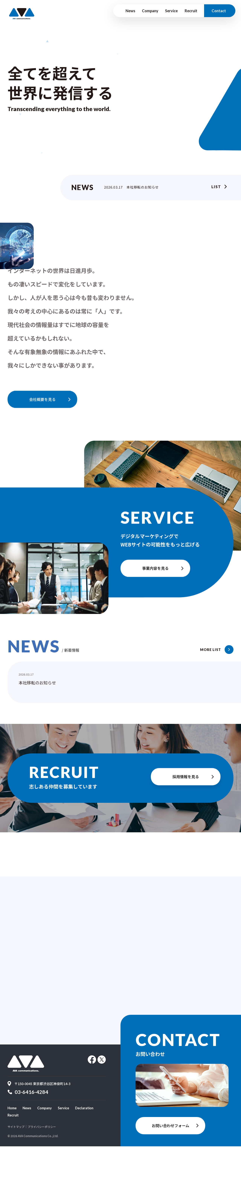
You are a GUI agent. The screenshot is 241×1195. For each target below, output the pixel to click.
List (216, 188)
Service (171, 10)
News (130, 10)
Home (12, 1157)
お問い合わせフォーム (170, 1174)
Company (150, 10)
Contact (219, 10)
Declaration (84, 1157)
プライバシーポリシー (42, 1175)
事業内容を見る (155, 573)
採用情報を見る (185, 779)
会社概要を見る (42, 400)
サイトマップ (16, 1175)
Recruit (191, 10)
